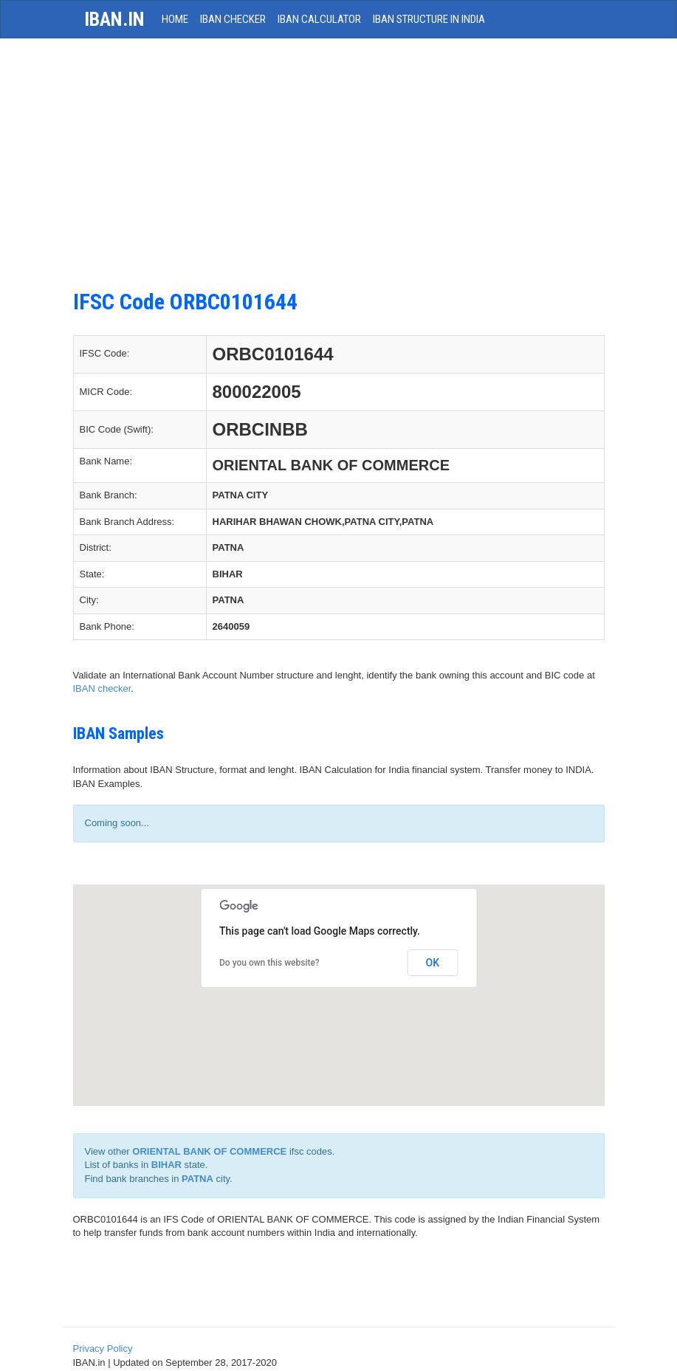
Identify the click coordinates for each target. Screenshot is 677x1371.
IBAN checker (102, 688)
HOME (175, 19)
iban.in (114, 19)
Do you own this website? (269, 963)
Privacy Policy (103, 1348)
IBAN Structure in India (429, 19)
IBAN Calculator (319, 19)
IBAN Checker (233, 19)
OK (433, 963)
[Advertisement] (338, 156)
